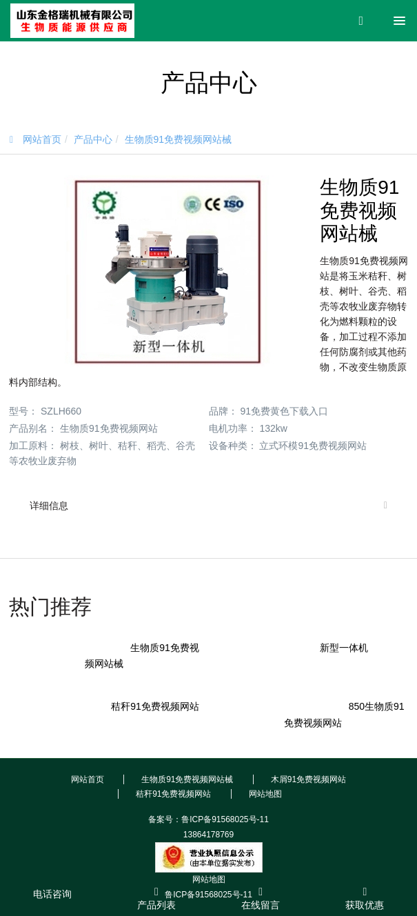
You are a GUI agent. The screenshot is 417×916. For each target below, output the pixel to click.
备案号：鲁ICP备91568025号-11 (208, 819)
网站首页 (35, 139)
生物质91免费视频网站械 (178, 139)
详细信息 (49, 505)
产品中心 (93, 139)
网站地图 (208, 879)
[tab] (208, 506)
